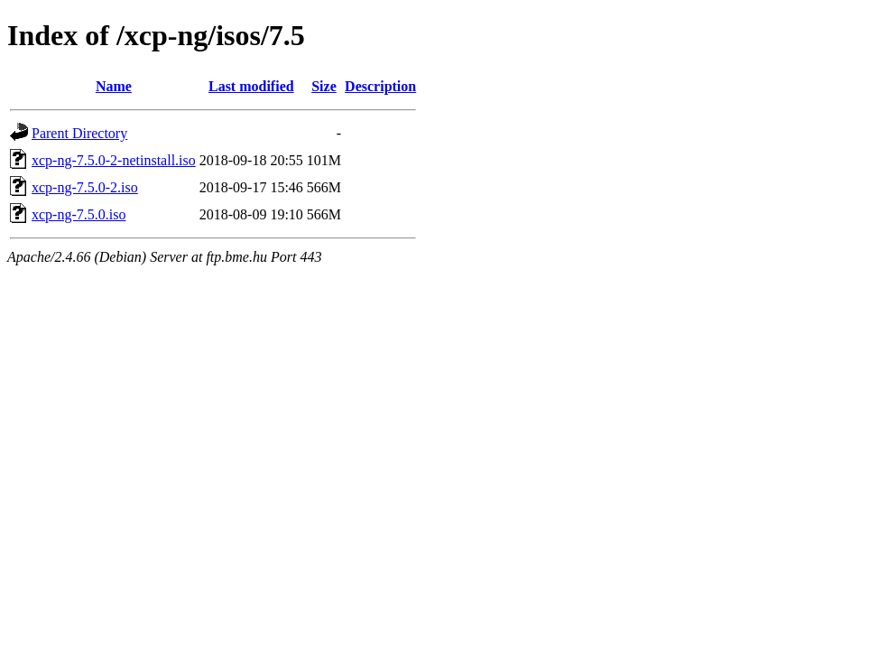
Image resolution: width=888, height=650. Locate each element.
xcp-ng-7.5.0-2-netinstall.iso (114, 160)
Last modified (251, 86)
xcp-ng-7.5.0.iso (78, 214)
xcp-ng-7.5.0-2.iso (85, 187)
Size (324, 86)
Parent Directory (79, 133)
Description (380, 86)
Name (114, 86)
